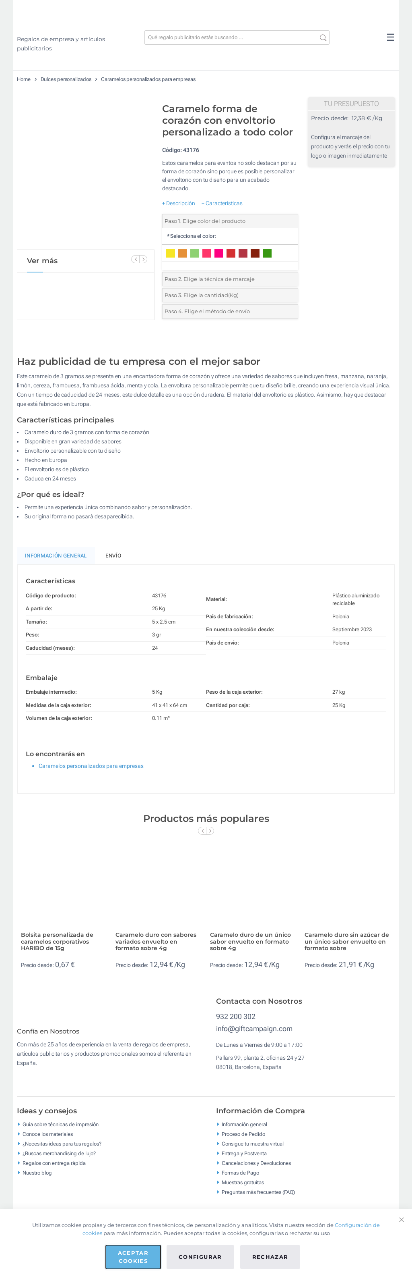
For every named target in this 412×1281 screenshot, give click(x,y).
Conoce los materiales (48, 1140)
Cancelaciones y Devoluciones (256, 1169)
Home (24, 79)
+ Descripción (178, 203)
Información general (244, 1130)
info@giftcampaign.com (254, 1028)
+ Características (222, 203)
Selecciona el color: (191, 236)
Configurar (200, 1257)
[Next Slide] (143, 259)
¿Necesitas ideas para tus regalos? (62, 1149)
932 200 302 (235, 1016)
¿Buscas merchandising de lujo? (59, 1159)
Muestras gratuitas (243, 1188)
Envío (113, 556)
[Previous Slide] (135, 259)
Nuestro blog (37, 1178)
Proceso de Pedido (243, 1140)
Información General (56, 556)
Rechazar (270, 1257)
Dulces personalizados (66, 79)
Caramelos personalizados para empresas (148, 79)
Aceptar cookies (133, 1257)
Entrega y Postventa (244, 1159)
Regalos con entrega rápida (54, 1169)
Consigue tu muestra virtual (253, 1149)
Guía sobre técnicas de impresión (61, 1130)
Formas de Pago (240, 1178)
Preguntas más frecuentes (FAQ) (258, 1198)
